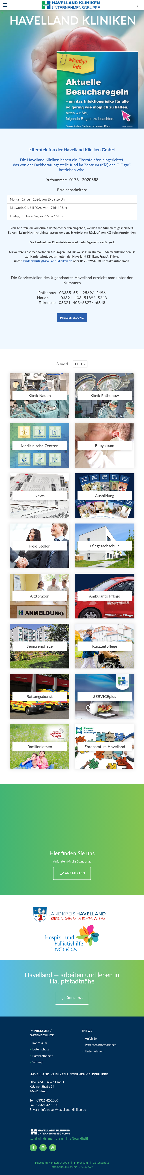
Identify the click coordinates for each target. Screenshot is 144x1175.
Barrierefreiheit (42, 1056)
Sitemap (37, 1062)
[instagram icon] (43, 1147)
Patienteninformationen (100, 1045)
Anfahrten (91, 1038)
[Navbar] (5, 5)
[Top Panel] (137, 6)
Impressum (39, 1043)
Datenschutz (40, 1049)
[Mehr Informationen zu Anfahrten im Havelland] (72, 819)
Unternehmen (94, 1051)
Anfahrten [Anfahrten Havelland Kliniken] (72, 873)
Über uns (72, 998)
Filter (80, 364)
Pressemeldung (72, 317)
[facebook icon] (33, 1147)
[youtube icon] (52, 1147)
